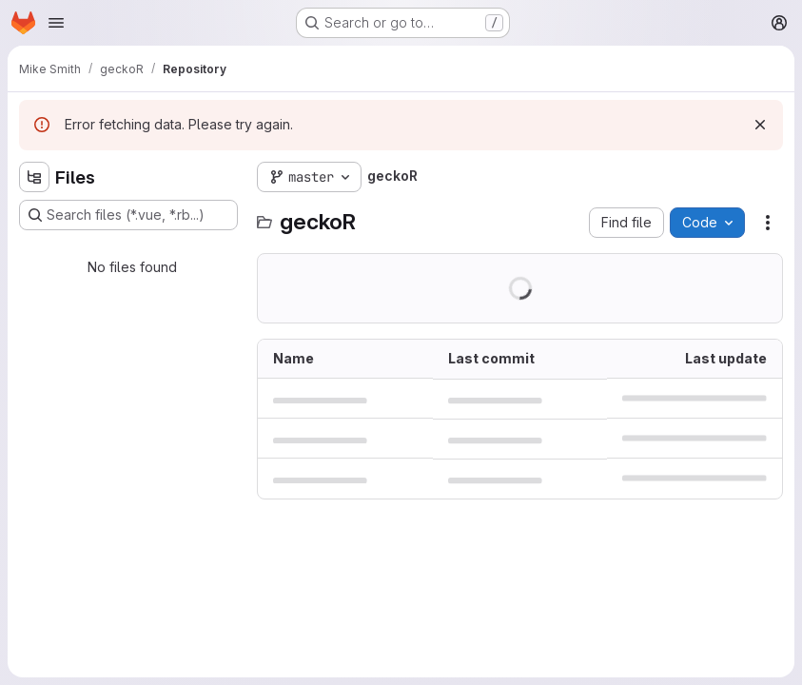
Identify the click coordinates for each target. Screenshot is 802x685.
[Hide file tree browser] (34, 177)
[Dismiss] (760, 124)
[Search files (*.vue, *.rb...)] (128, 215)
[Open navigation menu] (56, 23)
